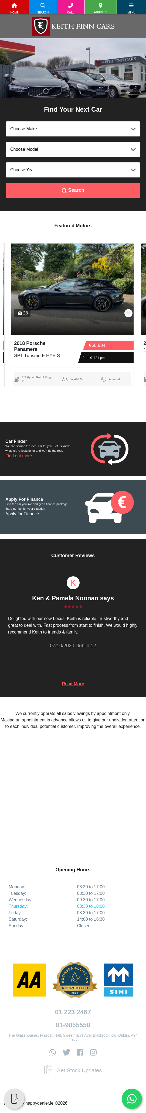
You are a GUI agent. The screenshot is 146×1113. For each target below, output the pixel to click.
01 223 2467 (73, 1012)
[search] (43, 9)
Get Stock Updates (73, 1070)
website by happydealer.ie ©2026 (35, 1103)
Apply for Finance (22, 514)
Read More (73, 684)
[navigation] (131, 9)
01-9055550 (73, 1025)
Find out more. (19, 456)
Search (73, 190)
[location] (101, 8)
